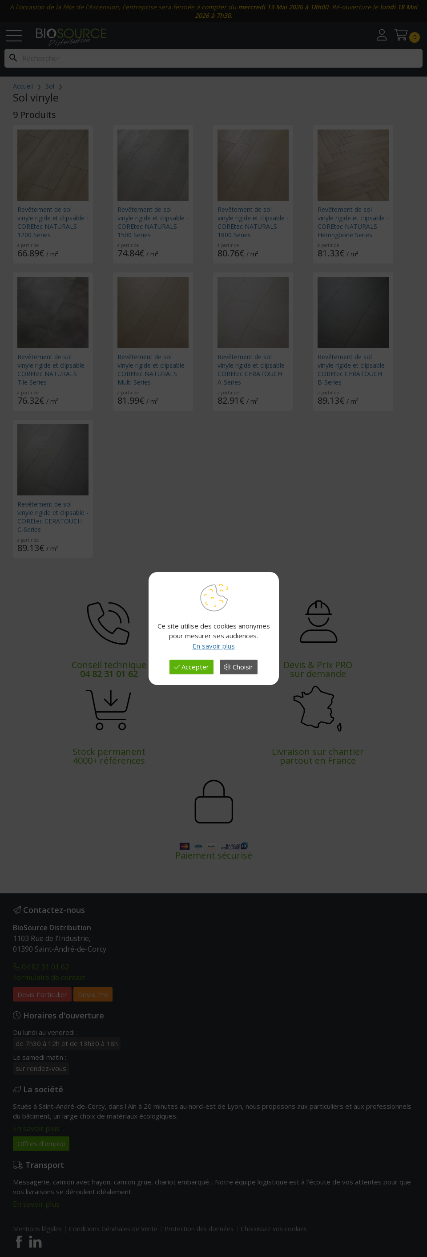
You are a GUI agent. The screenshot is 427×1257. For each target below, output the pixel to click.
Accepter (191, 666)
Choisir (238, 666)
